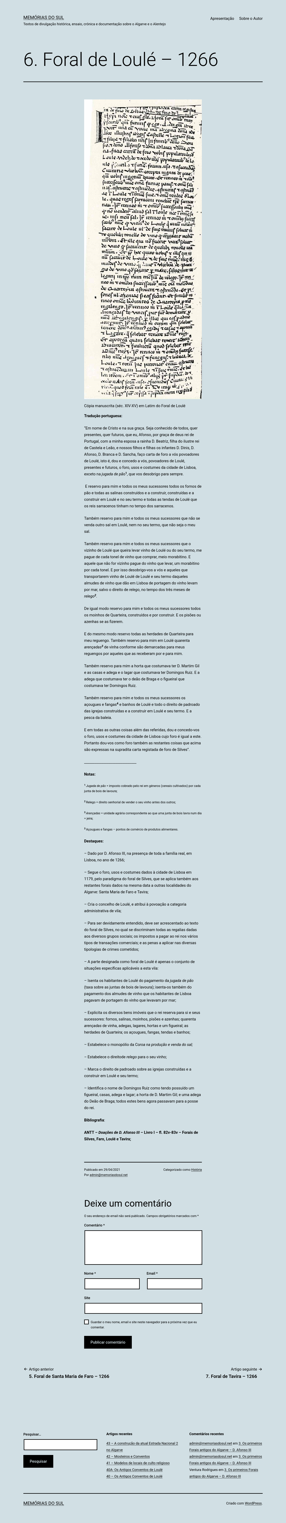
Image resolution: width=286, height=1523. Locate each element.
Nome (90, 1273)
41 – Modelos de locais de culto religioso (138, 1463)
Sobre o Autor (251, 18)
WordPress (253, 1503)
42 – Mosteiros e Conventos (128, 1456)
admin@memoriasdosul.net (109, 1175)
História (196, 1170)
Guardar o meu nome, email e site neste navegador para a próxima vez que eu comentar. (144, 1324)
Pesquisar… (32, 1434)
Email (152, 1273)
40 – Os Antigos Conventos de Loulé (134, 1476)
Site (87, 1298)
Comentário (94, 1225)
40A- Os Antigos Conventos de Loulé (134, 1470)
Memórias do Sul (43, 17)
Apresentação (222, 18)
